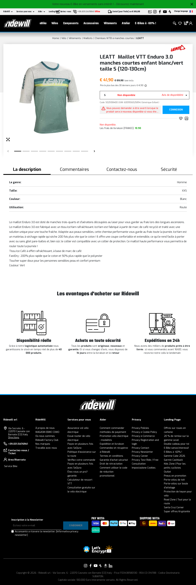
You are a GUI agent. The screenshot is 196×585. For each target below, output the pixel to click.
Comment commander (112, 428)
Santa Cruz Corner (174, 507)
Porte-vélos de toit (174, 479)
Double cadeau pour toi (176, 444)
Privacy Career (140, 456)
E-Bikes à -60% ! (145, 23)
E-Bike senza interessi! (176, 448)
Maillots (88, 38)
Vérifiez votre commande (81, 460)
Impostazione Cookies (144, 467)
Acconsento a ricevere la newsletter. (46, 533)
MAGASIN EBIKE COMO (47, 432)
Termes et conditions (111, 456)
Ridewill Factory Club (46, 440)
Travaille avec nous (46, 448)
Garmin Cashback (173, 460)
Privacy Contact (140, 448)
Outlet (167, 471)
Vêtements (110, 23)
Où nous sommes (45, 436)
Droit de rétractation (111, 463)
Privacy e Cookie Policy (144, 432)
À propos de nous (45, 428)
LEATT (140, 38)
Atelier (126, 23)
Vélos (54, 23)
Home (55, 38)
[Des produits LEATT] (178, 48)
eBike (43, 23)
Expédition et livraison (112, 444)
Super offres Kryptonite (177, 511)
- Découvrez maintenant (129, 4)
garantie (72, 475)
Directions (13, 437)
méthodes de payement (113, 432)
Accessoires (91, 23)
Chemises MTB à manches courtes (114, 38)
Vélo (63, 38)
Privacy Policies (140, 428)
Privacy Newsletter (142, 452)
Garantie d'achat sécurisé (114, 460)
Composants (71, 23)
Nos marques (42, 444)
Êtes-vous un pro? (78, 471)
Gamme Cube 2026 (174, 456)
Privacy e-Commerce (143, 436)
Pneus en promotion (175, 475)
